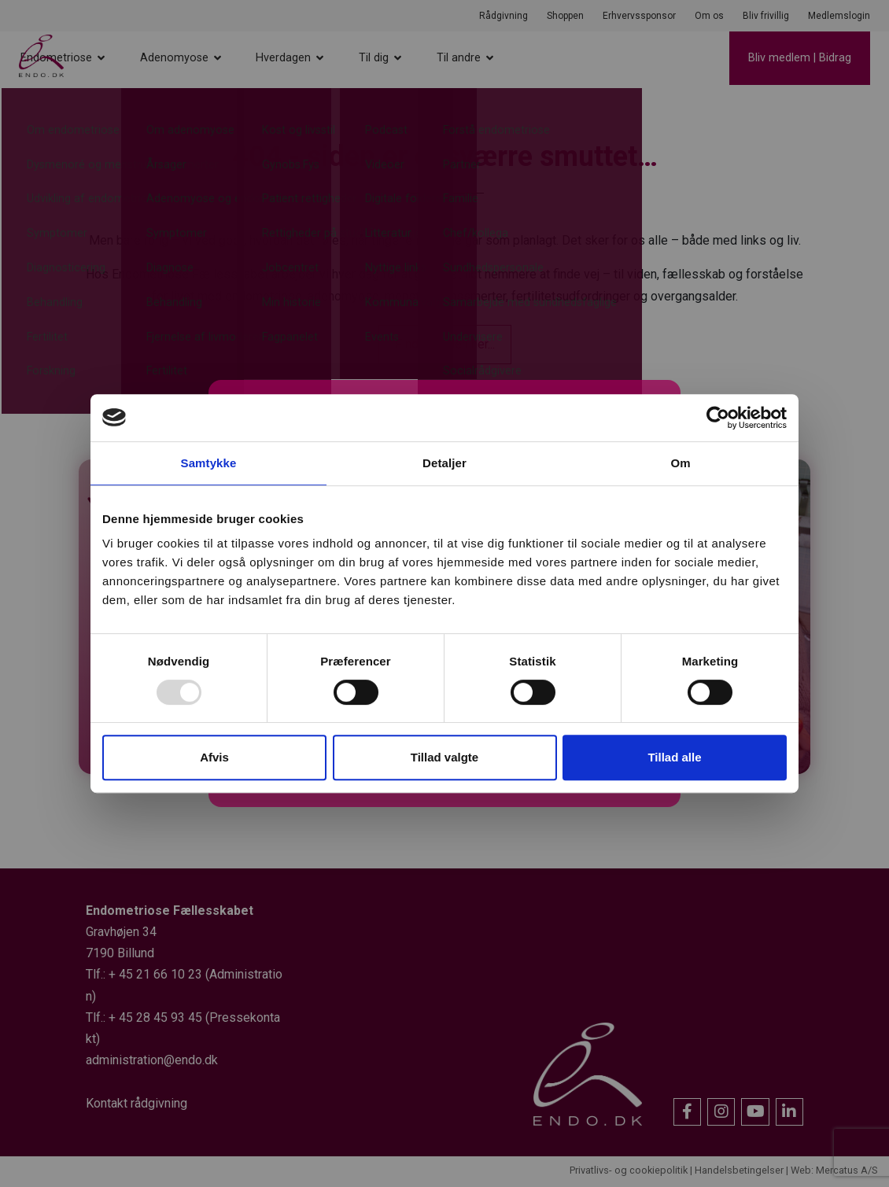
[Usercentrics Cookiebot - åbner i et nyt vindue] (718, 417)
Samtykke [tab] (209, 463)
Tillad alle (674, 757)
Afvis (214, 757)
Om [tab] (680, 463)
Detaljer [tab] (444, 463)
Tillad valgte (444, 757)
